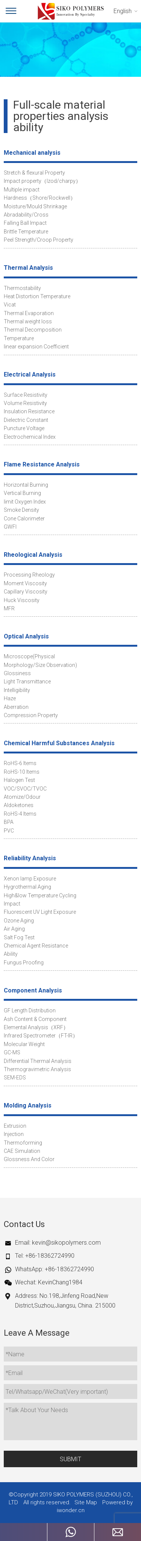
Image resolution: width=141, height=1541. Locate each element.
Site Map (85, 1502)
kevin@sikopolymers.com (66, 1242)
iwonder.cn (71, 1510)
